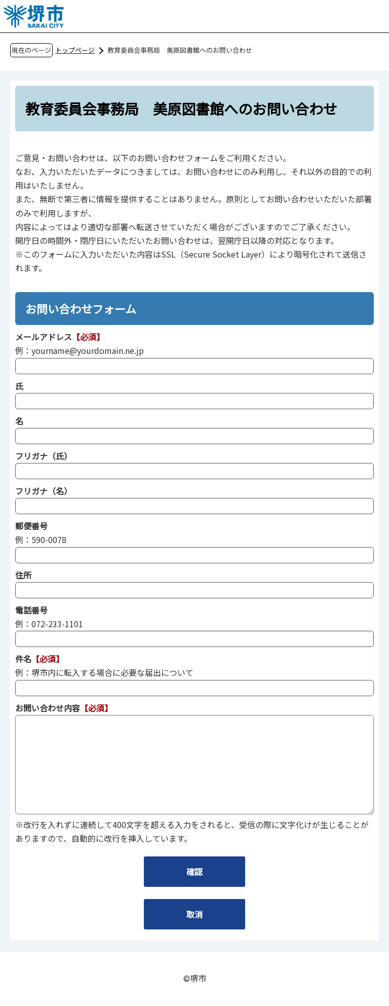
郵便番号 (31, 526)
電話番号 (31, 610)
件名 (23, 659)
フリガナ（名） (43, 491)
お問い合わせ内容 (47, 708)
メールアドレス (43, 337)
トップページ (75, 50)
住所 (23, 575)
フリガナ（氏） (43, 456)
